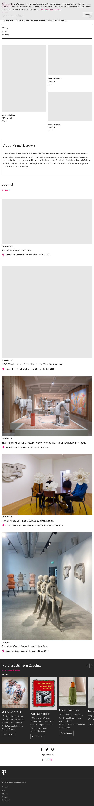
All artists (6, 670)
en (49, 760)
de (44, 760)
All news (5, 190)
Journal (5, 34)
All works (15, 670)
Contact (5, 787)
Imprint (5, 794)
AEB (3, 791)
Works (5, 28)
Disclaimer (6, 800)
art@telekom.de (47, 755)
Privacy (5, 797)
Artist (4, 31)
